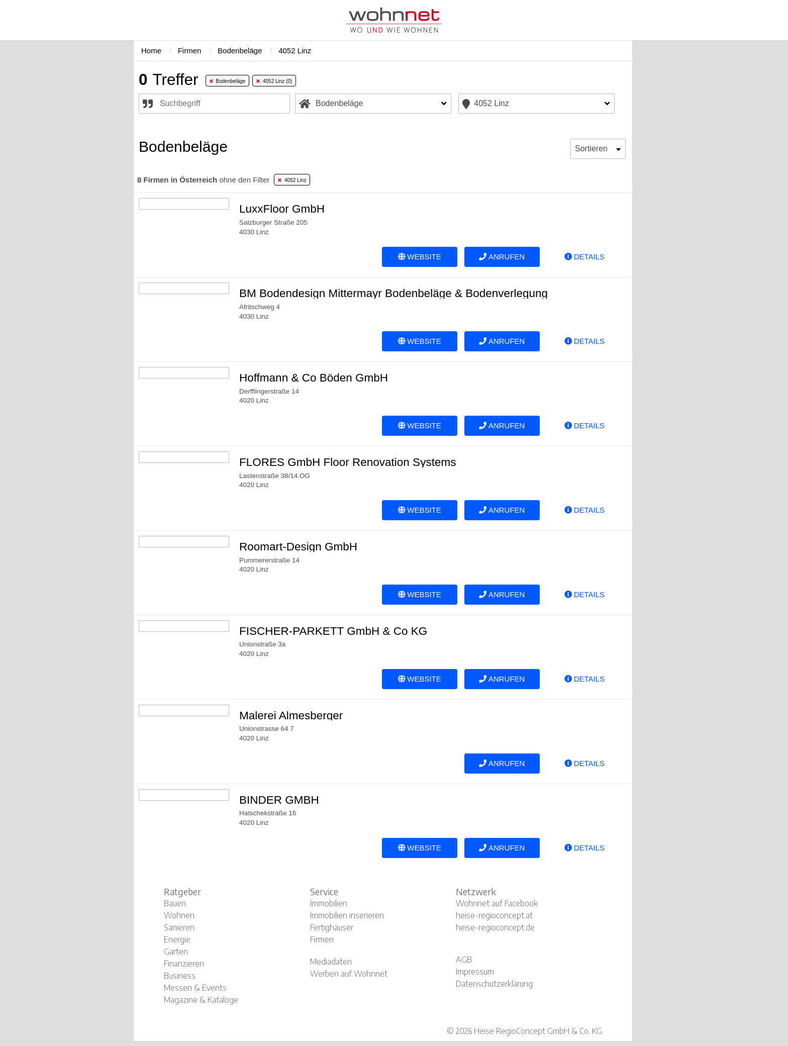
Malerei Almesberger (291, 715)
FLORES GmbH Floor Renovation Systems (347, 462)
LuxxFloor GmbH (282, 209)
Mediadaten (331, 962)
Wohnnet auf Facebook (497, 903)
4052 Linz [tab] (292, 180)
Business (179, 976)
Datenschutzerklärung (494, 984)
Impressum (475, 972)
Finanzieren (184, 964)
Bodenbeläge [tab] (228, 81)
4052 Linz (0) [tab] (274, 81)
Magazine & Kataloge (201, 1000)
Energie (177, 939)
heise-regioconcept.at (494, 915)
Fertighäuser (331, 927)
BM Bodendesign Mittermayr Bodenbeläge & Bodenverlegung (393, 293)
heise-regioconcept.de (495, 927)
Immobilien (328, 903)
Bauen (175, 903)
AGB (464, 960)
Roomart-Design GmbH (298, 546)
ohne (203, 179)
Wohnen (179, 915)
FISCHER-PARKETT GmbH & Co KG (333, 631)
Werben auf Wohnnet (348, 974)
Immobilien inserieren (347, 915)
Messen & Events (195, 988)
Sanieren (179, 927)
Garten (176, 951)
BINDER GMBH (279, 800)
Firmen (322, 939)
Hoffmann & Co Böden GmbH (313, 377)
